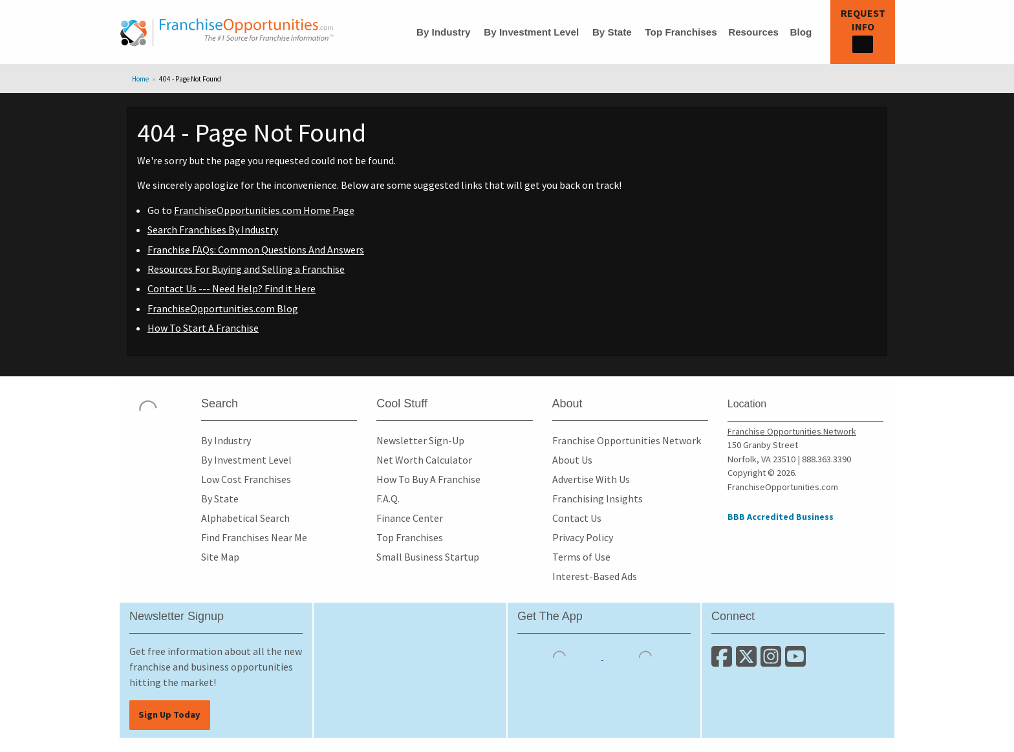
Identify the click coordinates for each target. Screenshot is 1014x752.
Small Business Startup (427, 556)
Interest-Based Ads (594, 576)
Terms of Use (581, 556)
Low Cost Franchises (246, 479)
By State (612, 32)
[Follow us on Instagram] (772, 661)
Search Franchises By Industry (212, 229)
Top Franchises (681, 32)
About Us (572, 459)
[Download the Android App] (645, 655)
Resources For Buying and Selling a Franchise (246, 269)
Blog (801, 32)
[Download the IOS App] (560, 655)
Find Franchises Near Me (254, 537)
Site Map (220, 556)
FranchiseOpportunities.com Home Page (264, 210)
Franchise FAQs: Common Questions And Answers (255, 249)
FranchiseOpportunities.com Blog (222, 308)
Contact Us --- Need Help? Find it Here (231, 288)
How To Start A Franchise (203, 327)
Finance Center (409, 517)
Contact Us (576, 517)
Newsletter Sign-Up (420, 440)
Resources (753, 32)
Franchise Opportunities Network (626, 440)
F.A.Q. (388, 498)
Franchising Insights (597, 498)
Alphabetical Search (245, 517)
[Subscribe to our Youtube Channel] (796, 661)
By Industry (443, 32)
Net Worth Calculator (424, 459)
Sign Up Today (169, 714)
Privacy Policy (582, 537)
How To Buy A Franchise (428, 479)
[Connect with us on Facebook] (723, 661)
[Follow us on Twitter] (748, 661)
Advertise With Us (591, 479)
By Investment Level (531, 32)
